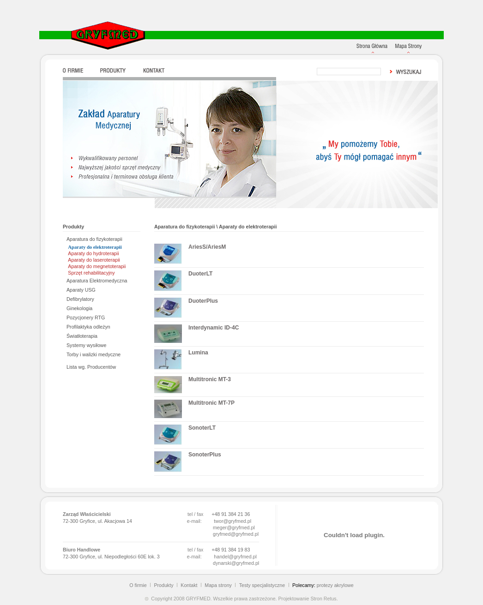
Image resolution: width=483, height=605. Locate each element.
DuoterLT (200, 273)
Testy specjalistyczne (262, 585)
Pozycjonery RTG (85, 317)
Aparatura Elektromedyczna (96, 280)
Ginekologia (79, 308)
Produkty (163, 585)
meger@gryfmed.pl (234, 527)
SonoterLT (202, 428)
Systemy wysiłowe (86, 345)
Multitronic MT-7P (211, 403)
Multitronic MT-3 (209, 379)
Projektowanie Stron (300, 598)
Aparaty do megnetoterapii (97, 266)
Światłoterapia (81, 336)
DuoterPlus (203, 301)
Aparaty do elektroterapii (94, 247)
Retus (330, 598)
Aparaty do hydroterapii (93, 253)
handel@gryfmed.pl (235, 556)
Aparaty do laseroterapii (94, 260)
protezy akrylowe (335, 585)
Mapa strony (218, 585)
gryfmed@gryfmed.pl (236, 534)
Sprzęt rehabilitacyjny (91, 273)
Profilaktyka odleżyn (88, 326)
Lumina (198, 352)
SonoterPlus (204, 454)
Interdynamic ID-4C (213, 327)
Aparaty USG (81, 290)
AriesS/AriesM (207, 247)
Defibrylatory (80, 299)
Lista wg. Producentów (91, 367)
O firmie (137, 585)
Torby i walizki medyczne (93, 354)
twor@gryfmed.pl (232, 521)
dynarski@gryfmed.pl (236, 563)
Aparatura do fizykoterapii (94, 239)
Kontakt (189, 585)
